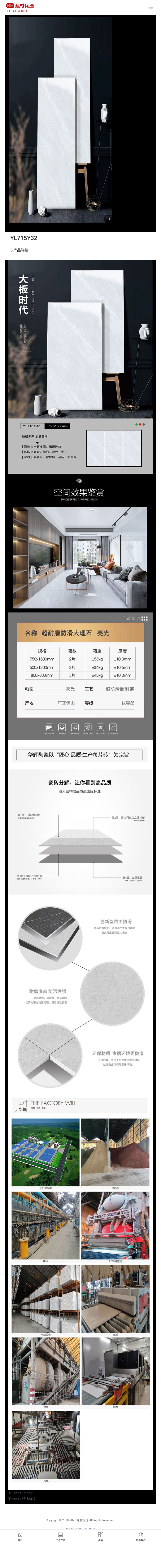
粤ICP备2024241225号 (80, 1529)
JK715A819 (27, 1498)
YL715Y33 (26, 1493)
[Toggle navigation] (151, 7)
